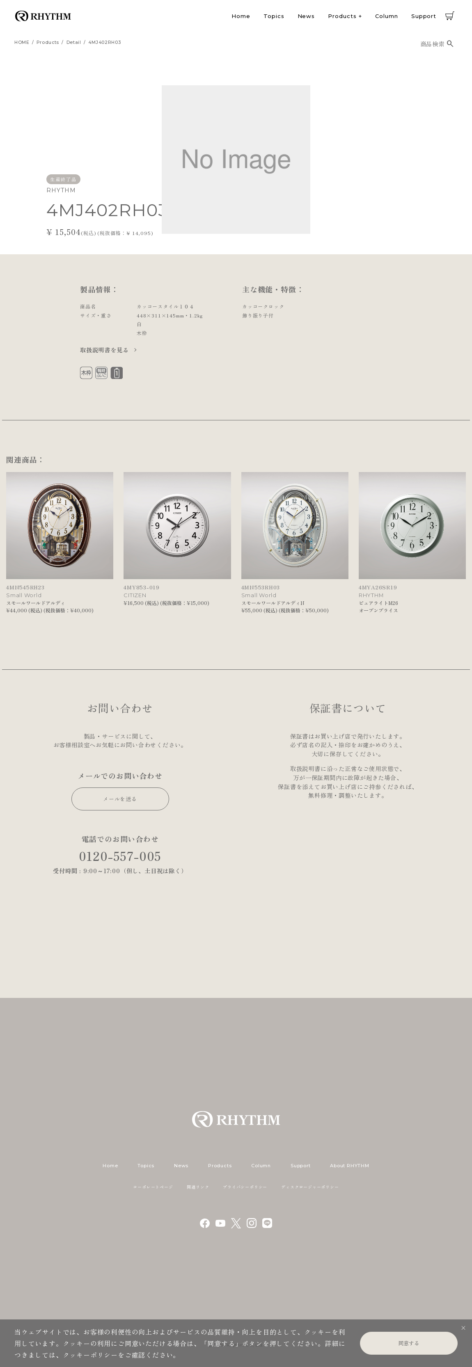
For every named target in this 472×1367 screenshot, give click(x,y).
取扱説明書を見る (105, 349)
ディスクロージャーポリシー (310, 1187)
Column (386, 16)
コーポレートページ (153, 1187)
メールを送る (120, 799)
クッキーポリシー (90, 1355)
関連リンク (198, 1187)
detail (73, 42)
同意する (408, 1343)
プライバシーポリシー (245, 1187)
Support (423, 16)
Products (342, 16)
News (306, 16)
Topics (273, 16)
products (48, 42)
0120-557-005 (120, 855)
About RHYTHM (349, 1165)
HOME (22, 42)
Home (240, 16)
